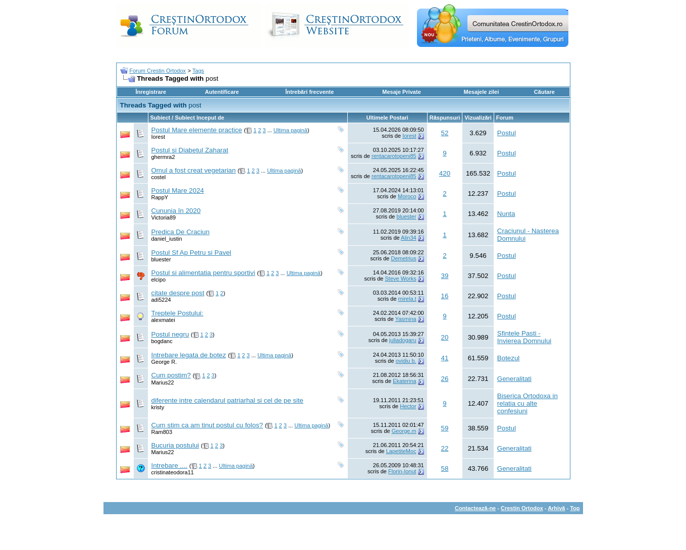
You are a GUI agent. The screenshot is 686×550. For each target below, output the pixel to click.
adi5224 (161, 300)
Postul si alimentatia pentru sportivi (203, 273)
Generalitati (514, 378)
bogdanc (162, 341)
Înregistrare (151, 92)
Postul (506, 133)
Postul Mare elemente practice (196, 130)
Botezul (508, 358)
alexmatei (163, 320)
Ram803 (162, 432)
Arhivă (556, 508)
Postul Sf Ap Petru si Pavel (191, 252)
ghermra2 (163, 157)
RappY (160, 197)
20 (445, 337)
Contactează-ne (475, 508)
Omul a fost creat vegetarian (193, 170)
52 (445, 133)
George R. (164, 362)
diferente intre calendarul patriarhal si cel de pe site (227, 400)
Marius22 (162, 382)
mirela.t (407, 299)
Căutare (544, 92)
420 (444, 173)
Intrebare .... (169, 465)
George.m (404, 431)
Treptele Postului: (177, 313)
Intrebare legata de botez (188, 355)
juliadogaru (402, 340)
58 (445, 468)
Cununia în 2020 (176, 210)
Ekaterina (404, 381)
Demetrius (403, 258)
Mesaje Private (401, 92)
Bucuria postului (175, 445)
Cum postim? (171, 375)
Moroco (407, 196)
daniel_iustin (166, 239)
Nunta (506, 213)
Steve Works (400, 279)
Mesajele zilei (481, 92)
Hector (408, 406)
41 (445, 358)
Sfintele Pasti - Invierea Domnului (524, 337)
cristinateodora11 (172, 472)
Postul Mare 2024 (177, 190)
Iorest (158, 137)
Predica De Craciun (180, 232)
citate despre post (177, 293)
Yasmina (405, 319)
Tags (198, 71)
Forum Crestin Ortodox (157, 71)
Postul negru (170, 334)
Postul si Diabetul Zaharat (190, 150)
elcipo (158, 280)
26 (445, 378)
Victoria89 (163, 217)
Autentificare (222, 92)
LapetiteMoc (401, 451)
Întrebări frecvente (309, 92)
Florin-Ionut (402, 471)
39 (445, 276)
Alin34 (408, 238)
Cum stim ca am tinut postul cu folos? (207, 425)
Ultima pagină (290, 130)
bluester (406, 216)
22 (445, 448)
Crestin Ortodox (522, 508)
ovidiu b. (406, 361)
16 (445, 296)
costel (158, 177)
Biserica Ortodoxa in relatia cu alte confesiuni (527, 403)
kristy (158, 407)
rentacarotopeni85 (394, 156)
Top (574, 508)
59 (445, 428)
